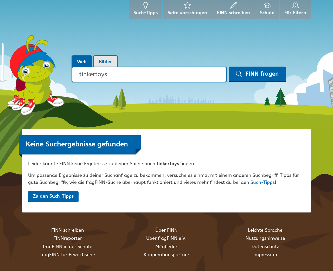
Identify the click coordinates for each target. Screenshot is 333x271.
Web (82, 62)
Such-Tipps (263, 182)
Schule (267, 10)
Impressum (265, 255)
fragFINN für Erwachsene (67, 255)
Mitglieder (166, 246)
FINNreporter (67, 238)
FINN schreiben (67, 230)
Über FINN (166, 230)
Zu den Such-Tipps (53, 196)
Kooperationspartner (166, 255)
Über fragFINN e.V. (166, 238)
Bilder (105, 62)
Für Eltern (296, 10)
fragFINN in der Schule (67, 246)
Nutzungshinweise (265, 238)
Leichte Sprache (265, 230)
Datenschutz (265, 246)
